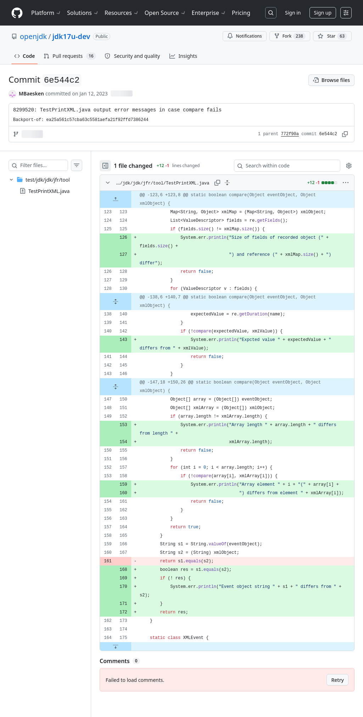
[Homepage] (17, 13)
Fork (290, 36)
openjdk (33, 36)
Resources (122, 13)
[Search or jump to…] (271, 12)
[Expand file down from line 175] (129, 663)
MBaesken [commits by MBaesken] (31, 93)
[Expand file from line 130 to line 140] (129, 301)
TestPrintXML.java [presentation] (48, 191)
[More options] (345, 182)
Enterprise (209, 13)
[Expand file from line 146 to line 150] (129, 386)
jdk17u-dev (71, 36)
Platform (46, 13)
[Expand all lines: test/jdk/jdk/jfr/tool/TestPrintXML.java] (234, 183)
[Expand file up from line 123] (129, 199)
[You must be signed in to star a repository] (332, 36)
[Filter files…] (51, 165)
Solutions (83, 13)
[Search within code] (284, 165)
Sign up (322, 12)
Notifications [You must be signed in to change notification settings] (244, 36)
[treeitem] (52, 185)
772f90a (290, 134)
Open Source (165, 13)
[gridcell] (234, 199)
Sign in (293, 12)
